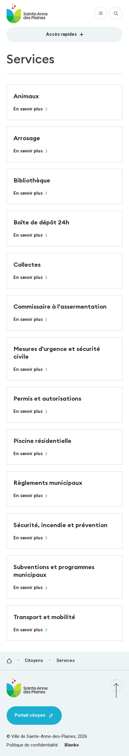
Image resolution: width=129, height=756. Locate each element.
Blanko (71, 745)
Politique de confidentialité (32, 745)
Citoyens (34, 660)
